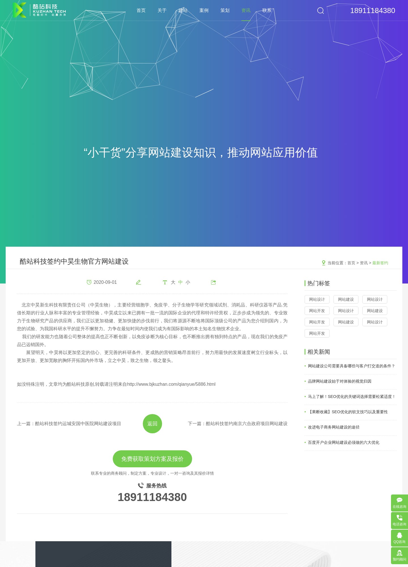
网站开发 (317, 310)
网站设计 (317, 299)
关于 (162, 10)
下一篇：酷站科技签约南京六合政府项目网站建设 (238, 423)
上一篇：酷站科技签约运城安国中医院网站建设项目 (69, 423)
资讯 (245, 10)
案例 (204, 10)
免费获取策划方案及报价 (152, 459)
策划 (225, 10)
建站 (183, 10)
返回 (152, 424)
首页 (141, 10)
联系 (266, 10)
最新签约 (380, 263)
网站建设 (346, 299)
